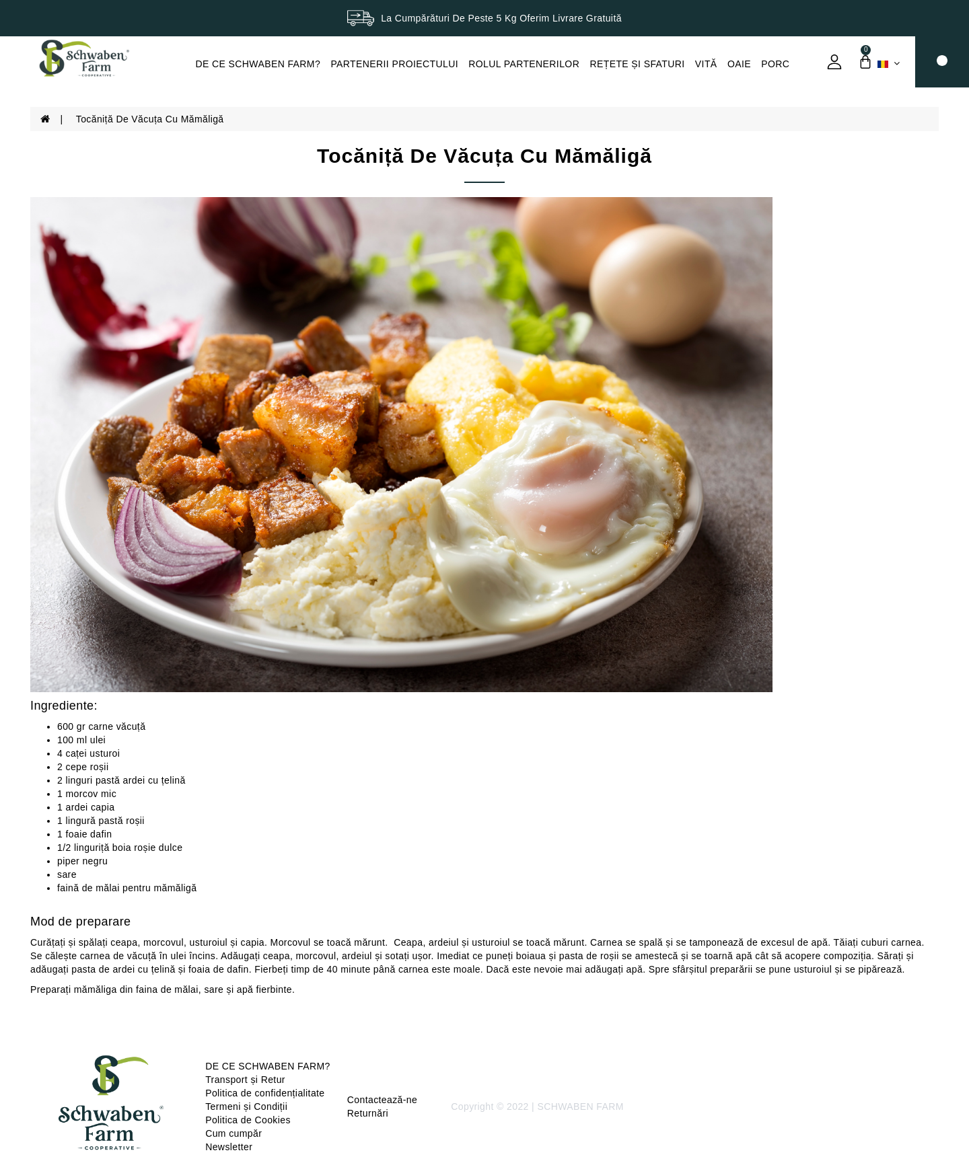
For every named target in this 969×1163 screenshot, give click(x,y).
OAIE (739, 64)
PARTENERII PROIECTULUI (394, 64)
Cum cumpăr (233, 1133)
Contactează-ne (382, 1099)
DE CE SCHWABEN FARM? (258, 64)
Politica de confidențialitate (264, 1093)
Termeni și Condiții (246, 1106)
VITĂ (706, 64)
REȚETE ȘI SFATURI (636, 64)
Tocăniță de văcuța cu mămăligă (150, 119)
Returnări (367, 1113)
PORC (775, 64)
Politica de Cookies (248, 1120)
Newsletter (228, 1146)
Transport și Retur (245, 1079)
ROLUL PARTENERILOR (523, 64)
